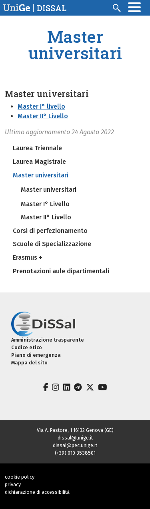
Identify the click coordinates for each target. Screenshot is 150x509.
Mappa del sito (29, 363)
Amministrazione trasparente (47, 340)
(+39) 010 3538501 (75, 453)
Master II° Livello (43, 116)
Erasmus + (27, 257)
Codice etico (26, 347)
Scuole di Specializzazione (52, 244)
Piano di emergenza (36, 355)
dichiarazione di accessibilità (37, 492)
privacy (13, 484)
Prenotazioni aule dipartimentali (61, 271)
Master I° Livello (45, 204)
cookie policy (19, 477)
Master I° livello (41, 106)
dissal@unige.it (75, 438)
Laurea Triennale (37, 148)
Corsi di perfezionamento (50, 231)
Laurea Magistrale (39, 161)
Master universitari (40, 175)
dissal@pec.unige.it (75, 445)
